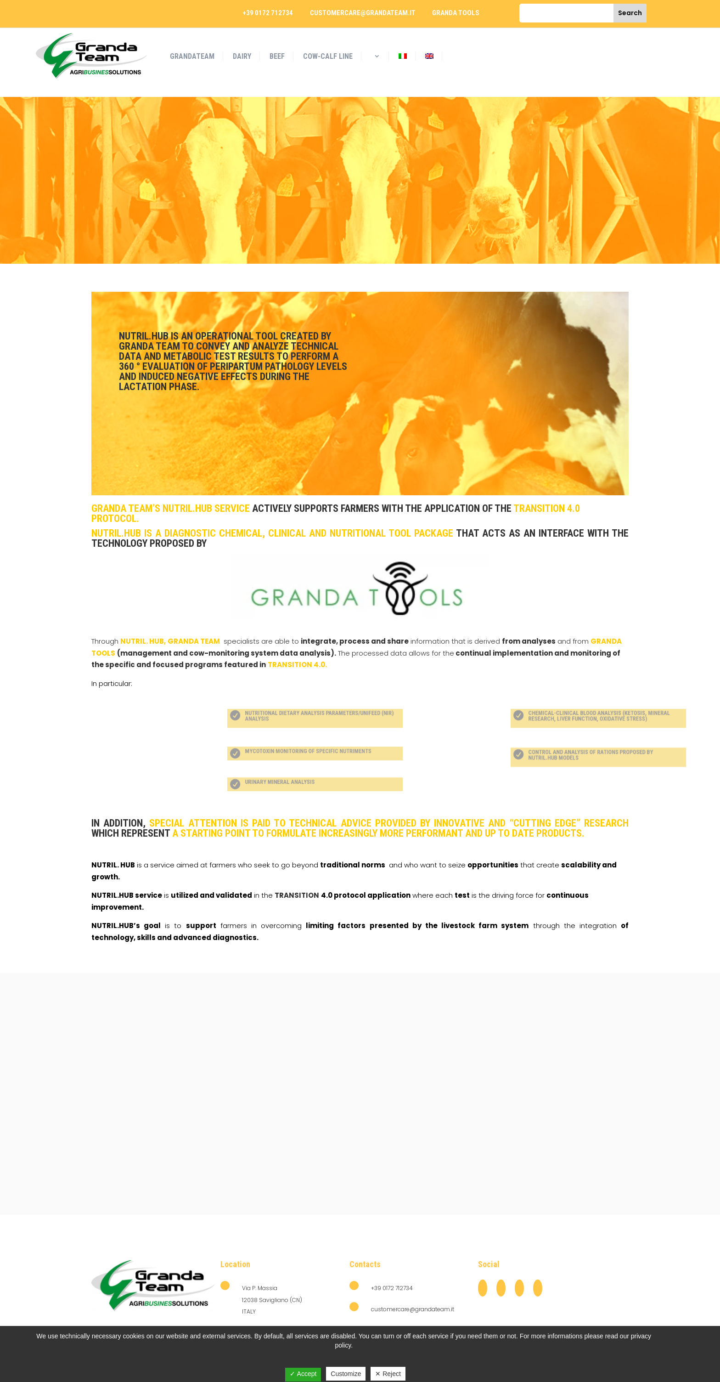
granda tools (455, 13)
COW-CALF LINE (328, 56)
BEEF (277, 56)
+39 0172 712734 (267, 13)
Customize (346, 1373)
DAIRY (242, 56)
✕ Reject (388, 1373)
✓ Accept (303, 1373)
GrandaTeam (192, 56)
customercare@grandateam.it (363, 13)
